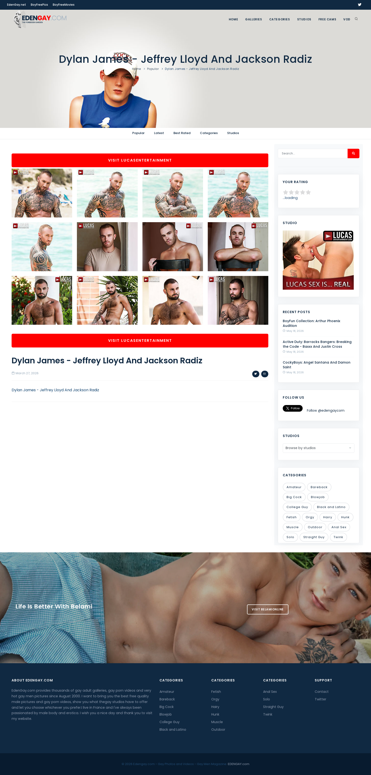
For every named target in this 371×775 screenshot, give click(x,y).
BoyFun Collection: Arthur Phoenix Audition (311, 323)
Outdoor (315, 527)
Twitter (320, 699)
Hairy (327, 517)
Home (233, 19)
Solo (290, 537)
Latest (159, 133)
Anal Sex (338, 527)
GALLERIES (253, 19)
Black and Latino (331, 507)
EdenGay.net (16, 5)
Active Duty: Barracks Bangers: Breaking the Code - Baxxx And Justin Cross (317, 344)
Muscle (293, 527)
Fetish (292, 517)
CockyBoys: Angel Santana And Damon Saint (316, 364)
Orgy (310, 517)
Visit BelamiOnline (268, 609)
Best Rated (181, 133)
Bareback (319, 487)
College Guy (297, 507)
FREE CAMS (327, 19)
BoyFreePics (39, 5)
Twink (338, 537)
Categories (279, 19)
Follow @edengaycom (325, 410)
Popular (153, 69)
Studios (304, 19)
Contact (322, 691)
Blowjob (318, 497)
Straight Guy (314, 537)
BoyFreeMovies (64, 5)
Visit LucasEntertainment (140, 160)
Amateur (294, 487)
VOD (346, 19)
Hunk (345, 517)
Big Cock (294, 497)
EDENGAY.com (238, 764)
